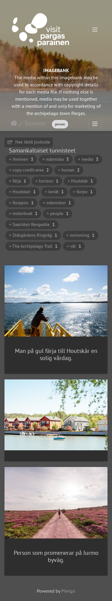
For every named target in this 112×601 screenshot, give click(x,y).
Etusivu (13, 123)
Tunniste (35, 123)
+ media (88, 159)
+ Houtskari (22, 191)
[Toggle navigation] (95, 29)
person (60, 124)
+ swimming (80, 235)
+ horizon (47, 181)
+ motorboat (23, 213)
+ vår (74, 246)
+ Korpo (83, 191)
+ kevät (54, 191)
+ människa (55, 159)
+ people (58, 213)
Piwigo (68, 591)
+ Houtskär (80, 181)
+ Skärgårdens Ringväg (33, 235)
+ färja (17, 181)
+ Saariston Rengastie (32, 224)
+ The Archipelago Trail (33, 246)
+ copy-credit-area (29, 170)
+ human (69, 170)
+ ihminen (21, 159)
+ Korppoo (21, 202)
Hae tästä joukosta (28, 142)
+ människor (57, 202)
